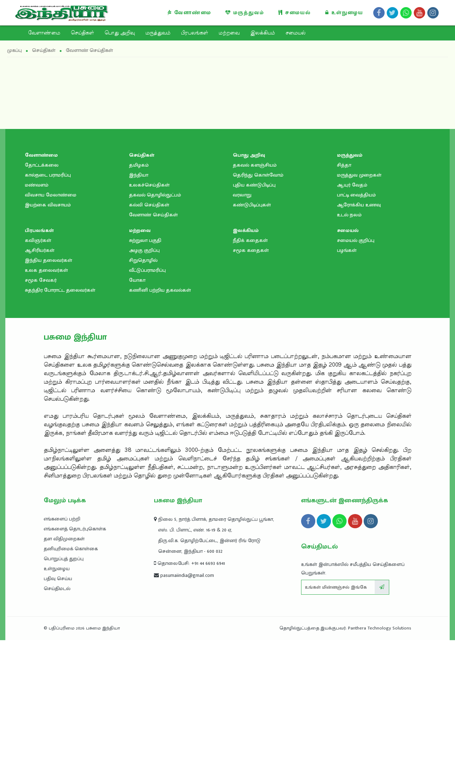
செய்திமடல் (57, 710)
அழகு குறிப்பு (144, 372)
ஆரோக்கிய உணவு (359, 327)
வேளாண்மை (189, 12)
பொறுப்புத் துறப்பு (64, 680)
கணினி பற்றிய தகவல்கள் (160, 412)
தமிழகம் (139, 287)
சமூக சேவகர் (41, 402)
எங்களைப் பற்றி (62, 641)
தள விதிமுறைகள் (64, 660)
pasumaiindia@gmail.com (184, 697)
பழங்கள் (347, 372)
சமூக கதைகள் (251, 372)
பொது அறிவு (120, 33)
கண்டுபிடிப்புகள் (252, 327)
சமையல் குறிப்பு (355, 362)
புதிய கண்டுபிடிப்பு (254, 307)
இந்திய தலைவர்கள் (48, 382)
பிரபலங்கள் (194, 33)
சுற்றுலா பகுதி (145, 362)
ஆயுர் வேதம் (352, 307)
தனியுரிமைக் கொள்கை (71, 670)
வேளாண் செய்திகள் (153, 337)
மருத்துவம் (244, 12)
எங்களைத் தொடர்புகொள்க (75, 651)
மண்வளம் (36, 307)
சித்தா (344, 287)
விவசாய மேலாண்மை (50, 317)
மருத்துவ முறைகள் (359, 297)
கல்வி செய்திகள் (149, 327)
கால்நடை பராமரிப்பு (48, 297)
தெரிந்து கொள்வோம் (258, 297)
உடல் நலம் (349, 337)
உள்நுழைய (344, 12)
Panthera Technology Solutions (379, 750)
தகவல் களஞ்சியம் (255, 287)
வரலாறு (242, 317)
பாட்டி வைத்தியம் (356, 317)
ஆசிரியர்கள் (39, 372)
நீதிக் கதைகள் (250, 362)
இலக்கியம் (262, 33)
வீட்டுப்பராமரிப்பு (147, 392)
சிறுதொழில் (143, 382)
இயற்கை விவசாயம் (48, 327)
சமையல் (294, 12)
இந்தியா (138, 297)
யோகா (137, 402)
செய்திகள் (82, 33)
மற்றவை (229, 33)
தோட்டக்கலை (42, 287)
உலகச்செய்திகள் (149, 307)
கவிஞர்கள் (38, 362)
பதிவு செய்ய (58, 700)
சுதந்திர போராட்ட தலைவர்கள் (60, 412)
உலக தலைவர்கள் (46, 392)
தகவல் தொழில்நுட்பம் (155, 317)
